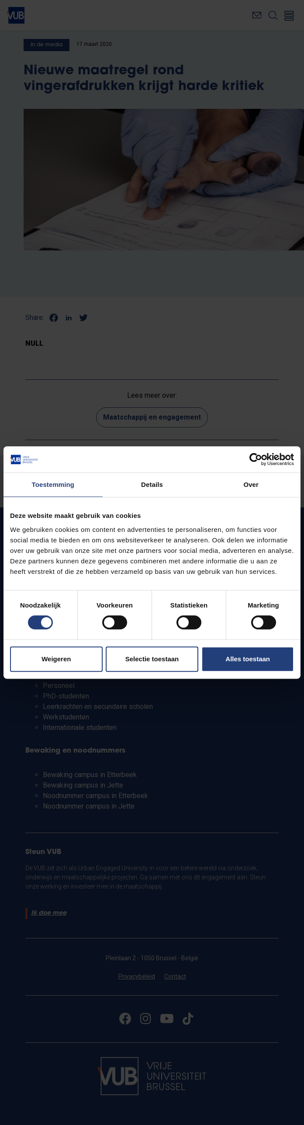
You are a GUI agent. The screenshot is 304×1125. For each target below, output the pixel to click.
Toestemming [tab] (53, 484)
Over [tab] (251, 484)
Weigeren (56, 659)
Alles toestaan (247, 659)
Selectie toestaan (152, 659)
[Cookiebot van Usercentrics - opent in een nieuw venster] (256, 459)
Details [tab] (152, 484)
